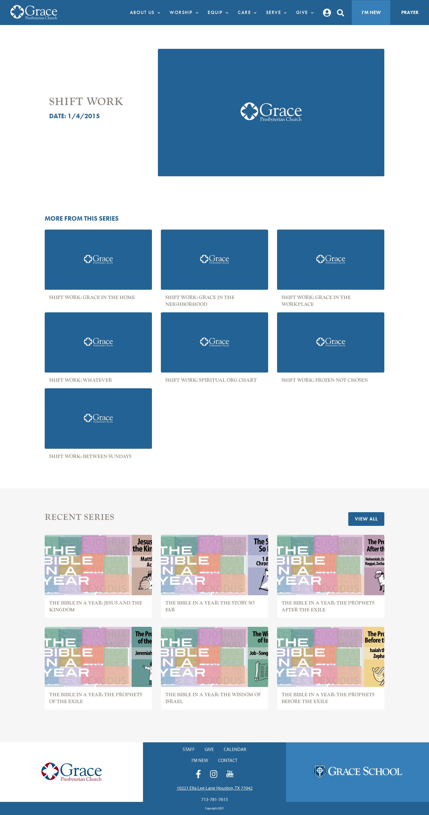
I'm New (371, 12)
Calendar (235, 749)
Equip (220, 12)
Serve (278, 12)
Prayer (410, 12)
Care (249, 12)
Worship (186, 12)
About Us (147, 12)
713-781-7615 (214, 799)
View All (366, 519)
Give (306, 12)
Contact (227, 760)
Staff (189, 749)
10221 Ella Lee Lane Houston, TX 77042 (215, 788)
